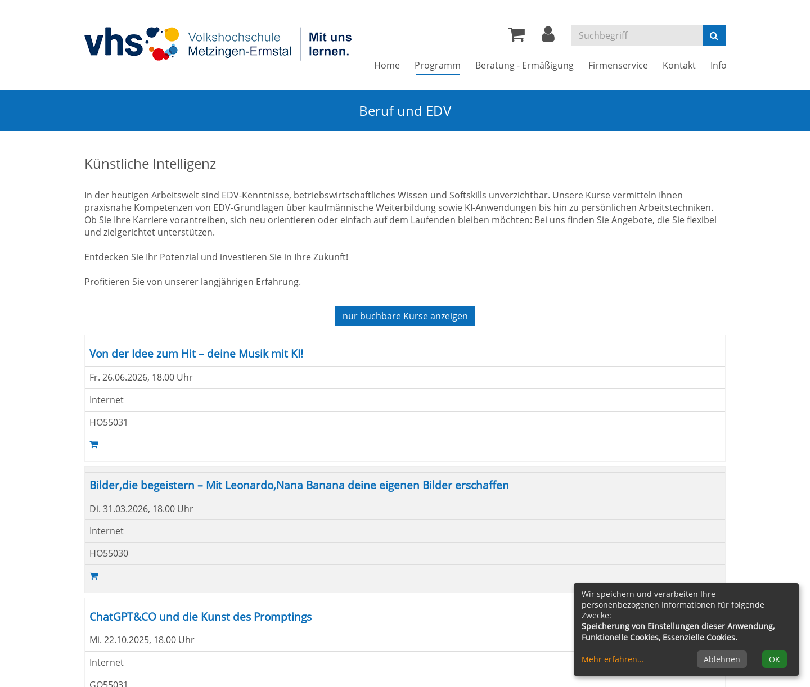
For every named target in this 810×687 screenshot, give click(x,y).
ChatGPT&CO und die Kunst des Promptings (200, 616)
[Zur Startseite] (219, 43)
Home (387, 65)
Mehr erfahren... (613, 659)
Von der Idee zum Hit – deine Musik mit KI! (196, 353)
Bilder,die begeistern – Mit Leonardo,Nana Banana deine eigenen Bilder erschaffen (299, 484)
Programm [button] (441, 64)
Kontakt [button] (679, 65)
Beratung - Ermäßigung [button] (524, 65)
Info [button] (718, 65)
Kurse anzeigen (405, 316)
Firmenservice (618, 65)
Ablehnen (722, 659)
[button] (548, 37)
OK (774, 659)
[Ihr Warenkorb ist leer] (516, 37)
